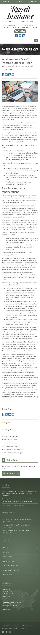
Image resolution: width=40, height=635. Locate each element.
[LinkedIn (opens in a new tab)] (20, 35)
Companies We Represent (20, 570)
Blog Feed (6, 422)
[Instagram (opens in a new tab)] (23, 35)
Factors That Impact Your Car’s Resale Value (20, 521)
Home (3, 506)
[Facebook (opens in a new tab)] (16, 35)
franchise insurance (10, 439)
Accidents (33, 2)
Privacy (28, 626)
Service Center (20, 557)
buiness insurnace (10, 443)
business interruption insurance (14, 449)
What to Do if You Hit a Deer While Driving (20, 531)
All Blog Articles (8, 429)
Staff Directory (20, 575)
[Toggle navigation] (36, 40)
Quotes (6, 2)
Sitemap (21, 506)
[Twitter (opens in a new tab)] (6, 74)
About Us (20, 548)
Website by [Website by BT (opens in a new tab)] (24, 628)
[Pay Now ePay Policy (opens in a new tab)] (20, 31)
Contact (15, 506)
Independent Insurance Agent (13, 453)
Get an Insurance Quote (20, 566)
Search (22, 626)
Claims (20, 2)
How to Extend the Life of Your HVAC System (20, 526)
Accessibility (14, 628)
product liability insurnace (12, 446)
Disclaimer (5, 628)
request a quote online (25, 499)
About (9, 506)
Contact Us (20, 552)
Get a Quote (9, 473)
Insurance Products (20, 561)
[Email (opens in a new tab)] (13, 74)
